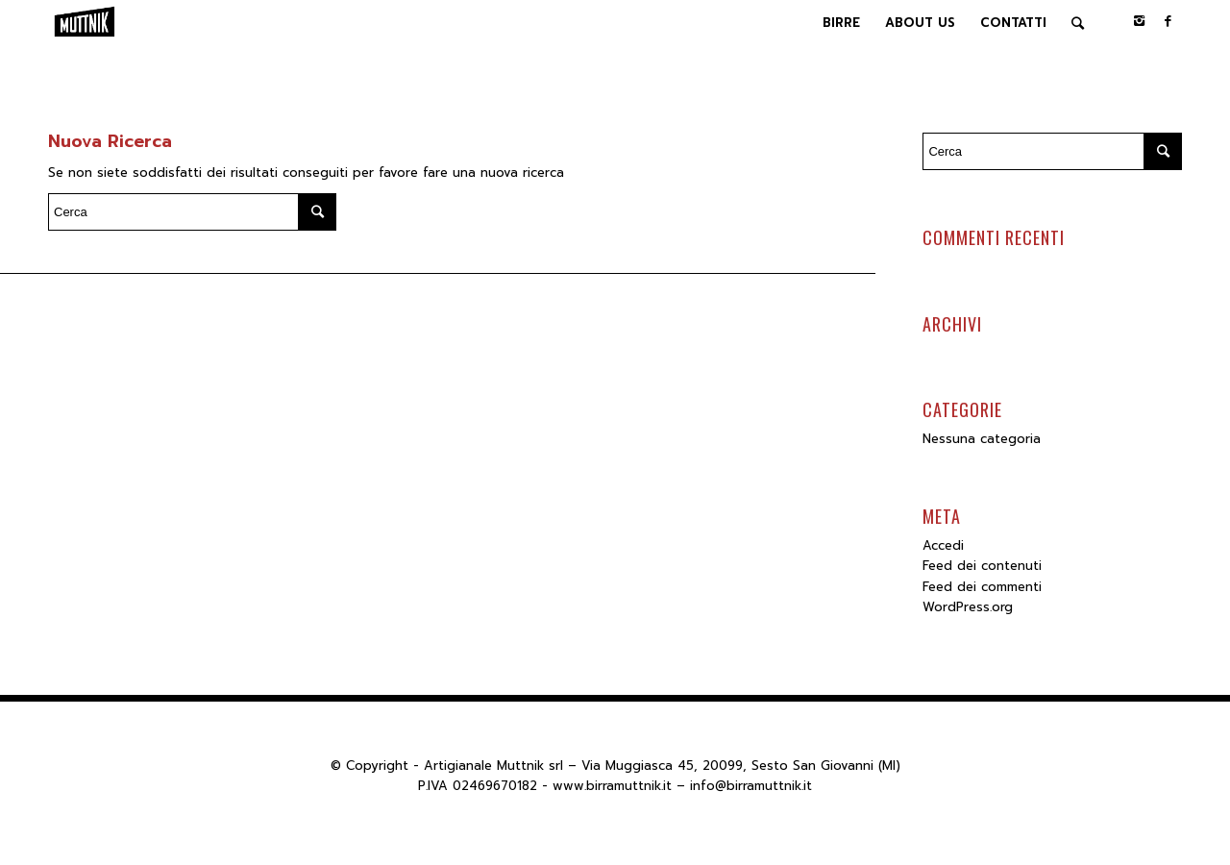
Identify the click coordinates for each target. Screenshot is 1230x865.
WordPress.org (967, 607)
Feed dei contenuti (982, 565)
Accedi (943, 545)
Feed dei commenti (982, 587)
